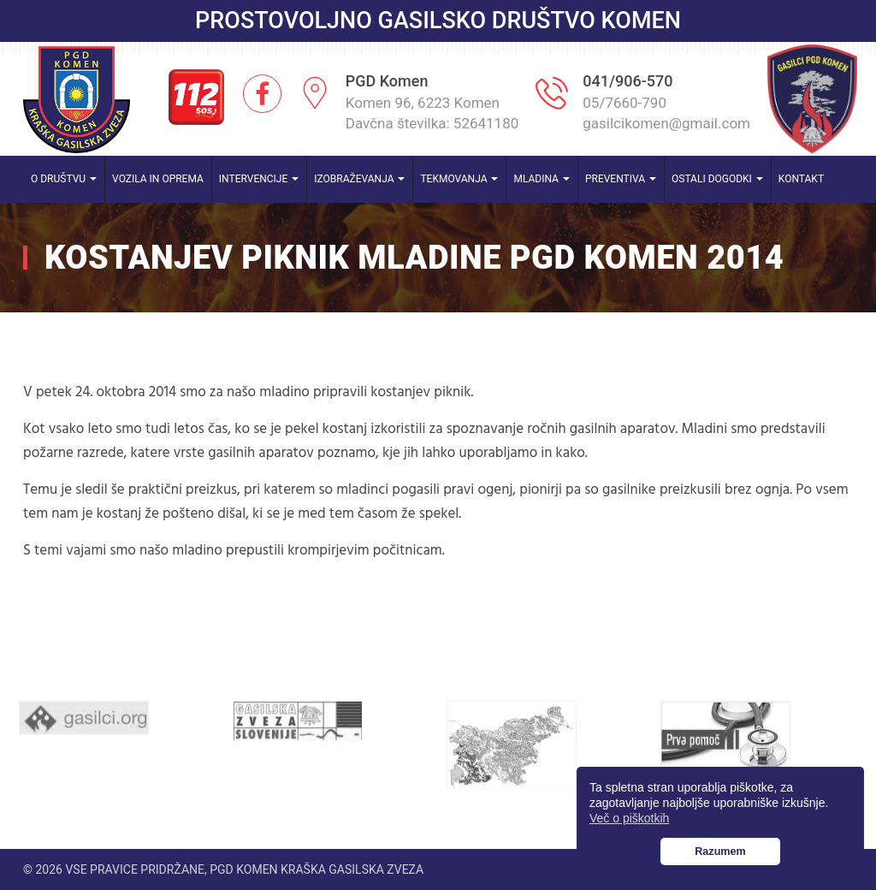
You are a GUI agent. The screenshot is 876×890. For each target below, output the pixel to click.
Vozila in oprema (158, 179)
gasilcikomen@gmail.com (666, 123)
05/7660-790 (624, 102)
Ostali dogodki (717, 179)
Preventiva (620, 179)
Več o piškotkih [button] (629, 818)
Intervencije (259, 179)
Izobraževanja (359, 179)
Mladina (541, 179)
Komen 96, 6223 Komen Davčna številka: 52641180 (432, 113)
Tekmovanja (459, 179)
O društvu (64, 179)
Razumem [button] (720, 851)
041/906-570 (627, 81)
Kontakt (801, 179)
